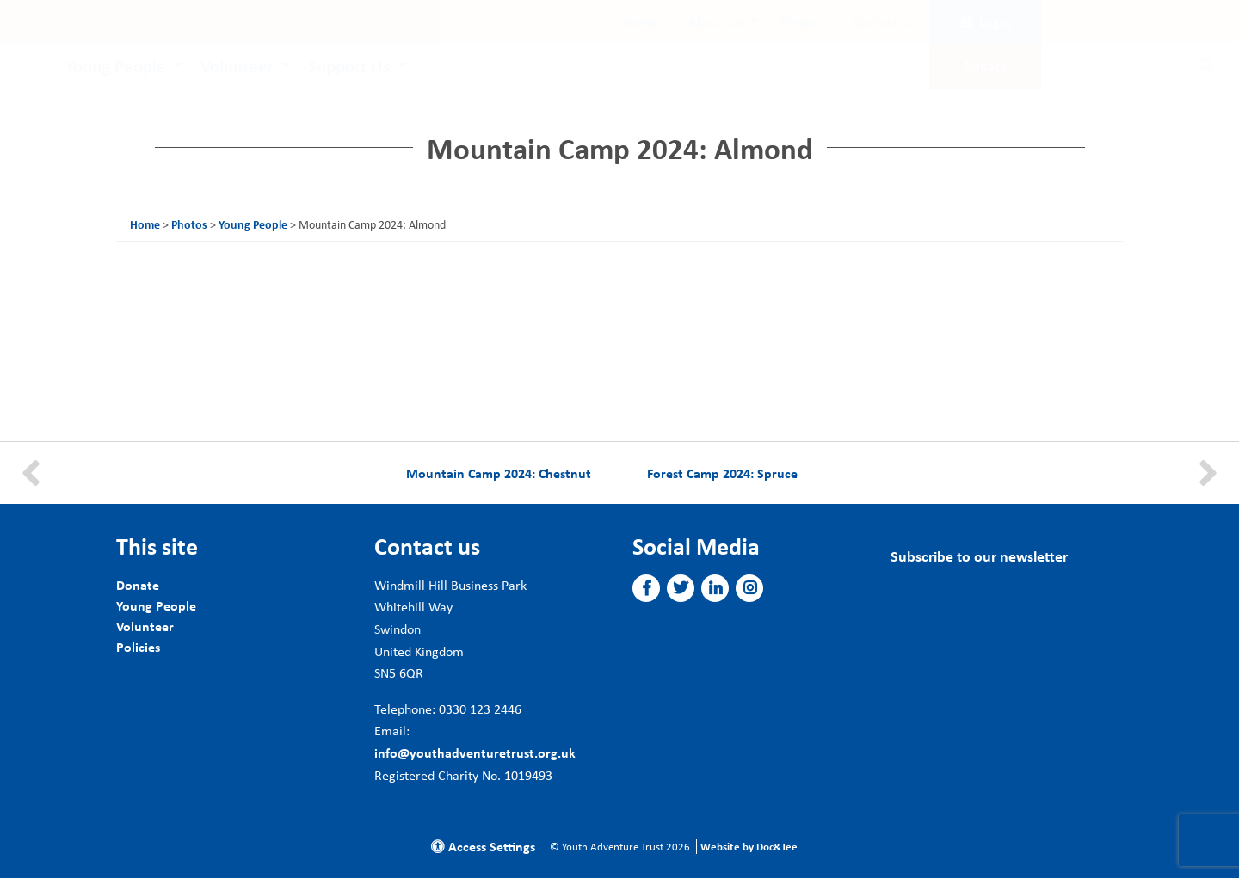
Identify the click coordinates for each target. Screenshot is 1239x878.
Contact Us (884, 21)
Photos (801, 21)
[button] (646, 588)
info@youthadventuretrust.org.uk (475, 752)
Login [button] (985, 21)
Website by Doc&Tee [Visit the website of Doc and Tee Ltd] (749, 846)
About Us (715, 21)
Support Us (349, 65)
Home (640, 21)
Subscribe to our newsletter (979, 556)
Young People (115, 65)
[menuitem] (640, 21)
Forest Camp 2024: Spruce (722, 473)
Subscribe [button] (1084, 21)
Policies (138, 646)
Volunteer (237, 65)
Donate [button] (985, 65)
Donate (137, 584)
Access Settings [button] (483, 846)
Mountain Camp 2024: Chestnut (498, 473)
